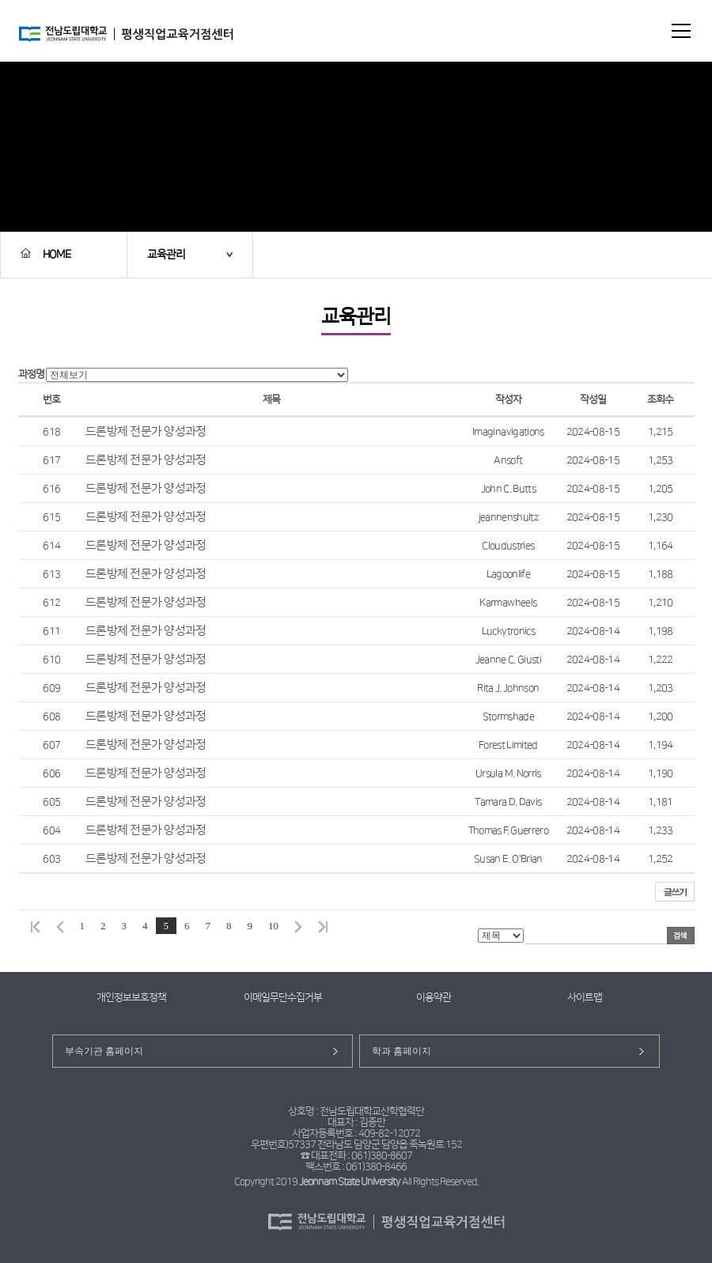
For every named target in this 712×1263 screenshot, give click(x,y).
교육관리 (166, 254)
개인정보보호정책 (131, 997)
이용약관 (433, 997)
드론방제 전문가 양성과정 (145, 431)
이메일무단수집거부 (283, 997)
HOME (45, 254)
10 (273, 926)
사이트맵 (584, 997)
